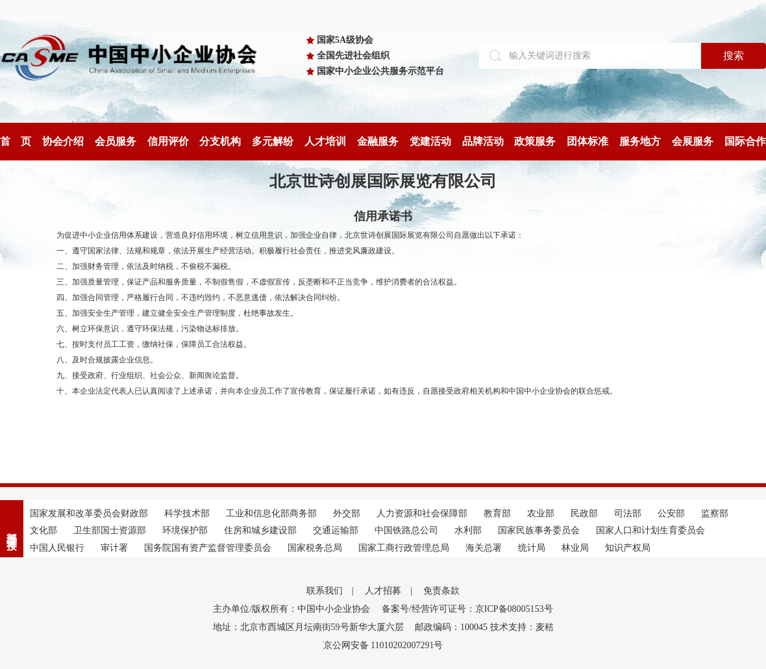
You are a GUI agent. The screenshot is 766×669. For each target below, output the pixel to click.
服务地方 (640, 141)
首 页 (15, 141)
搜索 (733, 55)
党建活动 (430, 141)
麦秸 (545, 627)
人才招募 (383, 591)
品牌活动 (483, 141)
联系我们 (324, 591)
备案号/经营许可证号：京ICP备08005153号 (467, 609)
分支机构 (220, 141)
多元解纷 (272, 141)
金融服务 (378, 141)
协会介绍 (63, 141)
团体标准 (587, 141)
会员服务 (115, 141)
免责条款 (441, 591)
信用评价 (168, 141)
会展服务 (692, 141)
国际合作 (745, 141)
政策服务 (535, 141)
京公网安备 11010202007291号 (383, 645)
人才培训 (325, 141)
